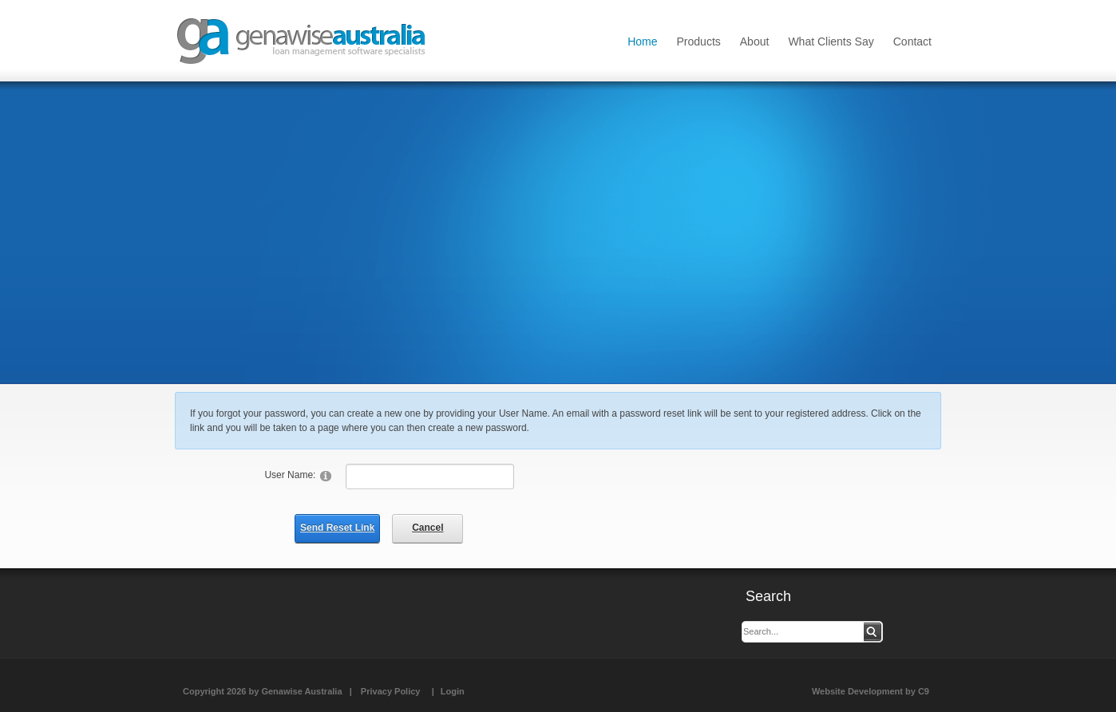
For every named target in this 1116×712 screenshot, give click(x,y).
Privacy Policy (391, 691)
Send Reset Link (337, 527)
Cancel (427, 527)
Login (453, 691)
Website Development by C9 (870, 691)
